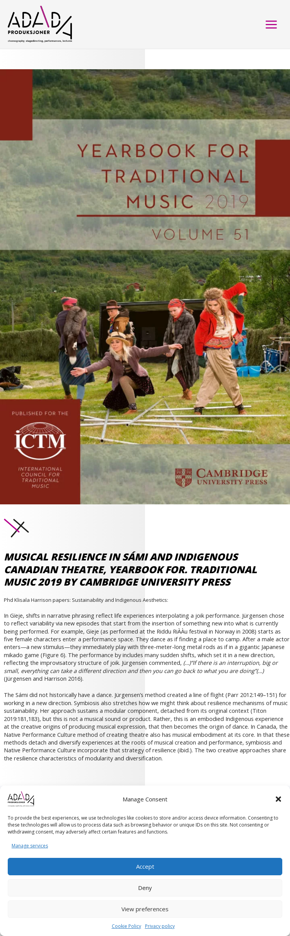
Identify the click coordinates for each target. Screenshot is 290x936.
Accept (145, 866)
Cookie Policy (126, 926)
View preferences (145, 909)
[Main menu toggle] (271, 25)
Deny (145, 888)
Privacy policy (160, 926)
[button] (278, 799)
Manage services (30, 845)
